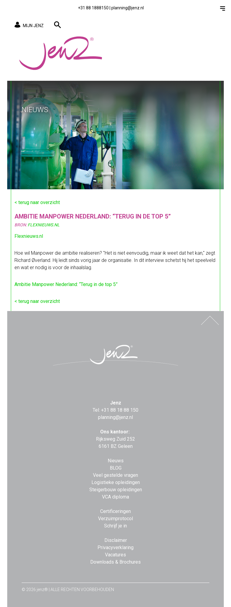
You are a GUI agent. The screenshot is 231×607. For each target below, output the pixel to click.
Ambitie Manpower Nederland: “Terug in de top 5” (66, 284)
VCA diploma (115, 497)
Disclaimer (115, 540)
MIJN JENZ (28, 25)
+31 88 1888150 (93, 7)
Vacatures (115, 555)
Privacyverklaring (115, 547)
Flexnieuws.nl (28, 236)
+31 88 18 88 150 (119, 410)
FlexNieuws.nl (44, 224)
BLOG (116, 468)
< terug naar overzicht (37, 202)
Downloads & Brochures (115, 562)
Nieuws (116, 461)
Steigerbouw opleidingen (115, 489)
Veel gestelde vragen (115, 475)
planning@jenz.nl (127, 7)
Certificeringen (115, 511)
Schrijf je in (115, 526)
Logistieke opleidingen (115, 482)
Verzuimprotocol (115, 518)
